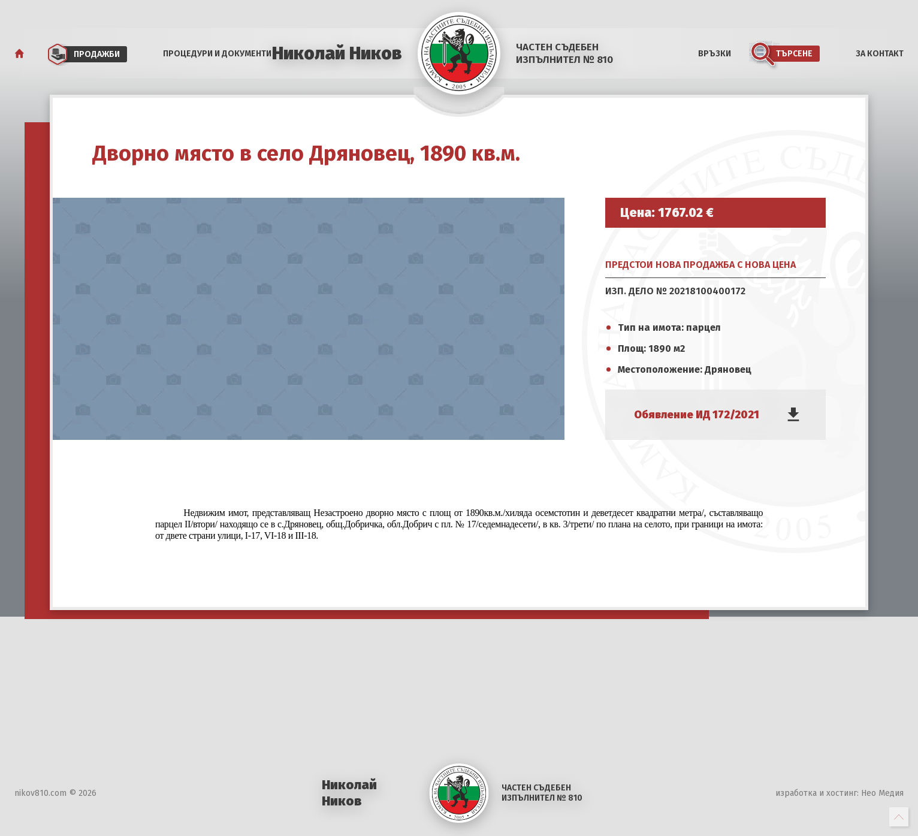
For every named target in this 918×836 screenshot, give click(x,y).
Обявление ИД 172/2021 (696, 414)
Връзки (714, 54)
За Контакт (880, 54)
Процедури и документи (217, 54)
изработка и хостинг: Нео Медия (839, 793)
